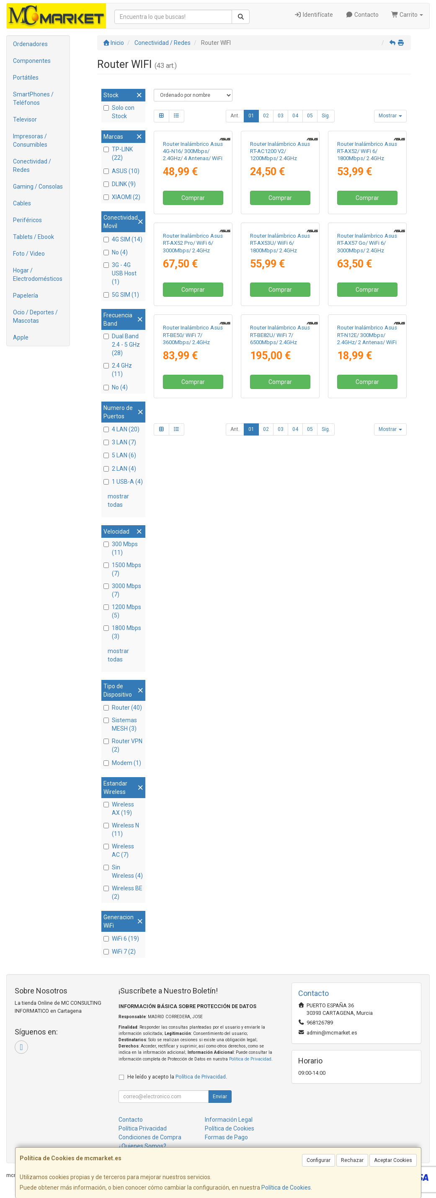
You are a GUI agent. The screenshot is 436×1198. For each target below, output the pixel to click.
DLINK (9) (119, 184)
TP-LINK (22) (118, 153)
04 (295, 116)
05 (310, 116)
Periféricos (27, 220)
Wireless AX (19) (118, 808)
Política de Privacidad (250, 1059)
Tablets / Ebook (33, 236)
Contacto (362, 14)
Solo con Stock (118, 111)
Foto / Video (29, 253)
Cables (22, 203)
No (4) (115, 252)
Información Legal (229, 1119)
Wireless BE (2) (122, 892)
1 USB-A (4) (123, 481)
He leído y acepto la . (177, 1077)
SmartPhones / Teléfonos (33, 98)
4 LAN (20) (121, 429)
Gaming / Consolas (38, 186)
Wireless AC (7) (118, 850)
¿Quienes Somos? (142, 1146)
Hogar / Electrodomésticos (37, 274)
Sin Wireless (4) (123, 871)
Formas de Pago (226, 1137)
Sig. (326, 116)
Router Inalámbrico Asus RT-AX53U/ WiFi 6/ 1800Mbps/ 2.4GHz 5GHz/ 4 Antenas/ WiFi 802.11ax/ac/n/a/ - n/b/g (280, 368)
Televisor (25, 119)
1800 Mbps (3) (122, 632)
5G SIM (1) (121, 294)
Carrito (407, 14)
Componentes (32, 60)
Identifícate (313, 14)
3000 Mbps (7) (122, 590)
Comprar (193, 257)
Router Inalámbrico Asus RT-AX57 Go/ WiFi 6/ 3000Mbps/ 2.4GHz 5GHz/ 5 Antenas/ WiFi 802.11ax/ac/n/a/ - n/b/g (367, 368)
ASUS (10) (121, 171)
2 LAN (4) (119, 468)
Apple (20, 337)
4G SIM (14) (122, 239)
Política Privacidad (143, 1128)
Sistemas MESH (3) (120, 724)
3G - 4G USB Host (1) (120, 273)
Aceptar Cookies (393, 1160)
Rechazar (352, 1160)
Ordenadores (30, 44)
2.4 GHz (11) (117, 369)
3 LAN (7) (119, 442)
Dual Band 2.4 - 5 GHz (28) (121, 344)
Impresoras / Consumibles (30, 140)
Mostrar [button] (390, 116)
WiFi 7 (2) (119, 951)
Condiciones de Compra (150, 1137)
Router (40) (122, 707)
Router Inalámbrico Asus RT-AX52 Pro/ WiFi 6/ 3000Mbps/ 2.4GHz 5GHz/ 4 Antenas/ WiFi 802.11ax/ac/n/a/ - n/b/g (193, 368)
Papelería (25, 295)
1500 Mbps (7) (122, 569)
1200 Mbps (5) (122, 611)
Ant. (235, 116)
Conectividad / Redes (32, 165)
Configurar (318, 1160)
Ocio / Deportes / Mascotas (35, 316)
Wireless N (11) (121, 829)
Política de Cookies (286, 1187)
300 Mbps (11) (120, 548)
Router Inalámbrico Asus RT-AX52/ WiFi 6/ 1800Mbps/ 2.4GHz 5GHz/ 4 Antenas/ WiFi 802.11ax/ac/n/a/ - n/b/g (367, 217)
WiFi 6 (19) (121, 938)
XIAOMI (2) (121, 197)
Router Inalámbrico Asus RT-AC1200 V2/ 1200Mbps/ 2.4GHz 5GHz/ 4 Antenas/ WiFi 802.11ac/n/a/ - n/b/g (280, 217)
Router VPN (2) (122, 745)
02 (266, 116)
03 (281, 116)
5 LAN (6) (119, 455)
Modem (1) (122, 763)
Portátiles (26, 77)
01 (251, 116)
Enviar (220, 1096)
